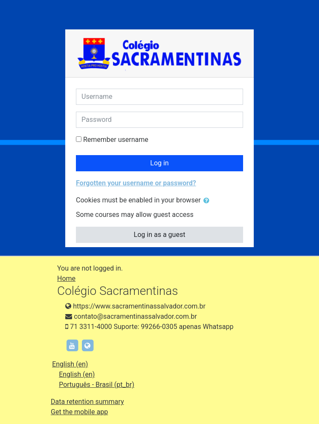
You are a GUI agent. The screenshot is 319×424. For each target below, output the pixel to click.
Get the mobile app (79, 412)
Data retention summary (87, 402)
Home (66, 278)
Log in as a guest (160, 235)
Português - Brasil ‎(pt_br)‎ (96, 385)
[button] (208, 200)
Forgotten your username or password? (136, 183)
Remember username (115, 140)
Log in (159, 163)
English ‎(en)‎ (70, 364)
